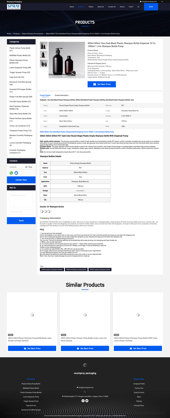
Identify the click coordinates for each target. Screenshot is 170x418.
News (139, 397)
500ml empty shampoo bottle (100, 269)
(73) (20, 131)
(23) (19, 61)
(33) (20, 72)
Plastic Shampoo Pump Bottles (32, 34)
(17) (20, 90)
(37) (20, 101)
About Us (101, 7)
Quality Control (139, 392)
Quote (151, 6)
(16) (19, 107)
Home (72, 7)
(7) (21, 136)
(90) (20, 68)
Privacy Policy (139, 405)
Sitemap (139, 401)
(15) (20, 114)
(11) (21, 119)
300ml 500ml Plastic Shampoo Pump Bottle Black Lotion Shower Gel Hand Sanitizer (30, 339)
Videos (91, 7)
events (122, 7)
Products (81, 7)
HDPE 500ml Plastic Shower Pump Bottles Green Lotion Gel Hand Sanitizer (84, 339)
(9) (20, 144)
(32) (20, 55)
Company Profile (139, 384)
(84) (21, 97)
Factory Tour (139, 388)
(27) (20, 49)
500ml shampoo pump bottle (76, 269)
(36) (20, 83)
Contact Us (112, 7)
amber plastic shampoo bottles (52, 269)
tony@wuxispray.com (148, 1)
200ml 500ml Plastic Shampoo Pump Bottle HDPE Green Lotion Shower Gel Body (135, 339)
